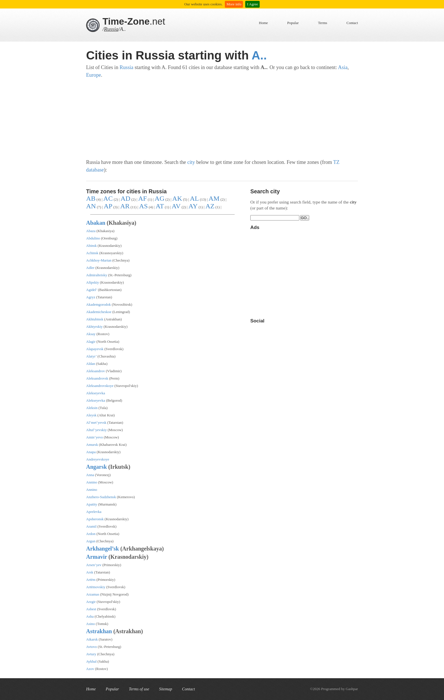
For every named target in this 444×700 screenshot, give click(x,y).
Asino (90, 624)
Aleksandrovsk (97, 378)
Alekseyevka (95, 393)
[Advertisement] (222, 119)
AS (143, 206)
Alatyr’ (91, 356)
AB (90, 198)
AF (142, 198)
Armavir (96, 557)
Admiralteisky (96, 275)
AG (160, 198)
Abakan (95, 223)
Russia (111, 29)
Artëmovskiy (95, 587)
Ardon (90, 534)
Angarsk (96, 467)
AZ (209, 206)
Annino (91, 482)
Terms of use (139, 689)
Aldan (90, 363)
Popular (292, 23)
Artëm (90, 579)
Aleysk (91, 415)
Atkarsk (92, 639)
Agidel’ (91, 290)
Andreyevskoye (97, 459)
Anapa (91, 452)
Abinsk (91, 245)
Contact (352, 23)
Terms (322, 23)
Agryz (90, 297)
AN (91, 206)
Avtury (91, 654)
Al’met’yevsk (96, 422)
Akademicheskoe (99, 312)
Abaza (90, 231)
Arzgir (91, 602)
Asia (342, 67)
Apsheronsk (95, 519)
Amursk (92, 444)
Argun (90, 541)
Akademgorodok (98, 304)
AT (159, 206)
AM (214, 198)
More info (234, 4)
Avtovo (91, 647)
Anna (90, 475)
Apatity (91, 504)
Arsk (89, 572)
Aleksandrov (95, 371)
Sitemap (165, 689)
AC (108, 198)
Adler (90, 268)
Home (263, 23)
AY (192, 206)
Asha (90, 616)
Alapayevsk (94, 349)
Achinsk (92, 253)
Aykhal (91, 661)
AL (194, 198)
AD (126, 198)
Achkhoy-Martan (99, 260)
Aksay (90, 334)
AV (176, 206)
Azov (90, 669)
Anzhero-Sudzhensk (101, 497)
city (191, 162)
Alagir (90, 341)
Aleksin (91, 408)
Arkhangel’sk (102, 548)
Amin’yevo (94, 437)
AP (108, 206)
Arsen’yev (93, 565)
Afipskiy (92, 282)
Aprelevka (93, 512)
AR (124, 206)
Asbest (91, 609)
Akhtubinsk (94, 319)
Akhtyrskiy (94, 326)
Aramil (91, 526)
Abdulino (93, 238)
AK (177, 198)
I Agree (252, 4)
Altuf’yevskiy (96, 430)
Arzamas (92, 594)
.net (134, 21)
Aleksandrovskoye (100, 386)
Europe (93, 75)
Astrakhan (99, 631)
